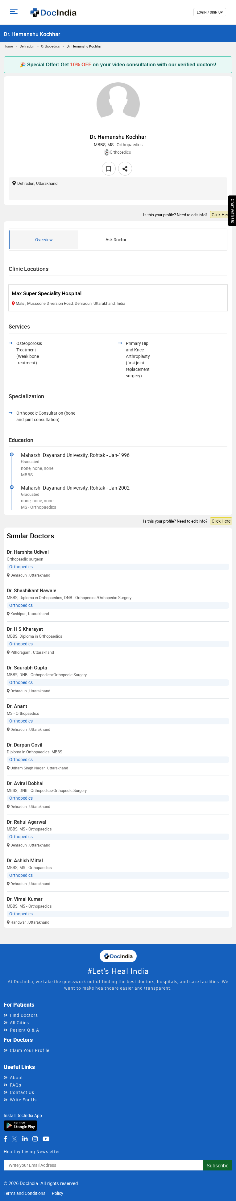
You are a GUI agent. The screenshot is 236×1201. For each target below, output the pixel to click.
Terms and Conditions (24, 1193)
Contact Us (22, 1092)
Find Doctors (24, 1015)
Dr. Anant (17, 706)
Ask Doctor (116, 239)
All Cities (19, 1022)
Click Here (221, 214)
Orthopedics (50, 46)
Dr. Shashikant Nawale (31, 590)
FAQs (15, 1085)
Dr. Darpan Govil (24, 744)
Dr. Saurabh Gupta (27, 667)
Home (8, 46)
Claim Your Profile (29, 1050)
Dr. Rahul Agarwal (26, 821)
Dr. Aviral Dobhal (25, 783)
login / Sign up (210, 12)
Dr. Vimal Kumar (25, 899)
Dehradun (27, 46)
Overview (44, 239)
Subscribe (217, 1165)
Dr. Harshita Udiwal (28, 552)
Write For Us (23, 1100)
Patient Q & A (24, 1030)
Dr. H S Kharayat (25, 629)
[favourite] (109, 169)
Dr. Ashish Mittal (25, 860)
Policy (57, 1193)
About (16, 1077)
